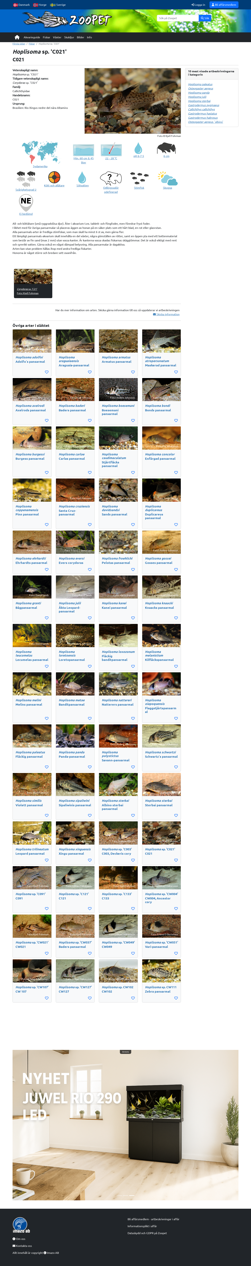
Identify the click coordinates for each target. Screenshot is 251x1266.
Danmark (21, 5)
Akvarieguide (32, 37)
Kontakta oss (22, 1245)
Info (89, 37)
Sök (205, 18)
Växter (57, 37)
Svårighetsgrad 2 (26, 189)
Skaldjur (69, 37)
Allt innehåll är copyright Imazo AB (36, 1252)
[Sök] (178, 18)
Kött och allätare (54, 185)
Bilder (80, 37)
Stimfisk (139, 187)
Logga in (198, 4)
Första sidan (19, 43)
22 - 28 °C (111, 158)
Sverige (58, 5)
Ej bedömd (26, 213)
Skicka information (166, 314)
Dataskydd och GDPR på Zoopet (147, 1233)
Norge (40, 5)
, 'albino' (205, 121)
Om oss (19, 1238)
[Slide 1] (119, 1196)
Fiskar (46, 37)
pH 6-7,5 (139, 156)
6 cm (166, 156)
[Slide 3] (131, 1196)
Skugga (167, 187)
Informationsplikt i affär (142, 1226)
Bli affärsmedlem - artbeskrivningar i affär (153, 1219)
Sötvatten (83, 185)
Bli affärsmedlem (224, 4)
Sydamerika (40, 166)
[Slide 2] (125, 1196)
